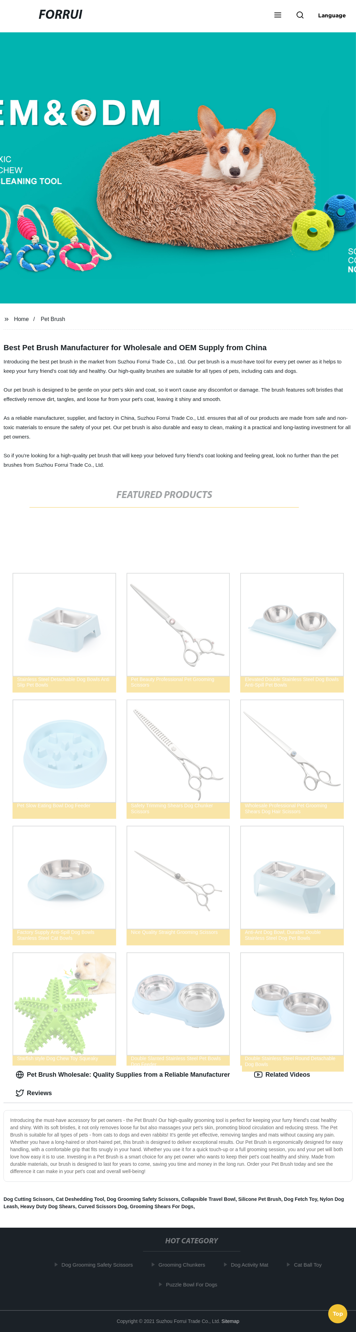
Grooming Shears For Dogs (162, 1206)
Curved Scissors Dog (102, 1206)
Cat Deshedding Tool (80, 1199)
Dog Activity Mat (252, 1265)
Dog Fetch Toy (300, 1199)
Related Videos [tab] (282, 1074)
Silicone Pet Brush (259, 1199)
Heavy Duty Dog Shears (47, 1206)
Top (338, 1313)
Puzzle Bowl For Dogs (194, 1284)
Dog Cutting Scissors (28, 1199)
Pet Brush (53, 319)
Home (21, 319)
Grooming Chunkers (184, 1265)
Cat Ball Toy (310, 1265)
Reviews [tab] (34, 1093)
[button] (277, 16)
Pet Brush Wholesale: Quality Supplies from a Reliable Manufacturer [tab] (123, 1074)
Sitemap (230, 1321)
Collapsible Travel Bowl (208, 1199)
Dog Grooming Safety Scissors (142, 1199)
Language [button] (332, 15)
